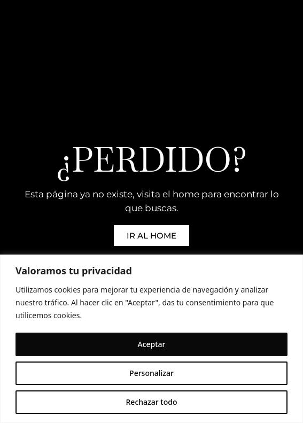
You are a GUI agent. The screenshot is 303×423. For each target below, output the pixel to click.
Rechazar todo (151, 402)
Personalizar (151, 373)
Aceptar (151, 344)
